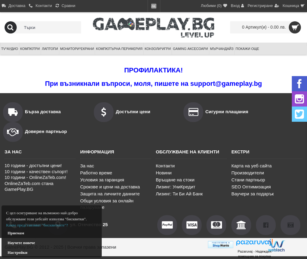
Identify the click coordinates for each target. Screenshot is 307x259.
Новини (164, 172)
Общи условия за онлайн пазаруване (107, 204)
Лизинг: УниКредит (175, 186)
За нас (87, 165)
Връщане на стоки (175, 179)
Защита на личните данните (110, 193)
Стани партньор (248, 179)
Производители (247, 172)
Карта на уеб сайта (251, 165)
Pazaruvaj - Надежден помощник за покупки (254, 254)
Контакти (165, 165)
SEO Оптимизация (251, 186)
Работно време (96, 172)
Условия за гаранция (102, 179)
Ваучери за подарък (252, 193)
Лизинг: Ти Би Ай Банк (179, 193)
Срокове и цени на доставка (110, 186)
